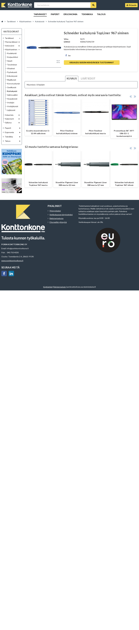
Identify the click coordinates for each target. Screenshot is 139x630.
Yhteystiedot (55, 211)
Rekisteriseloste (56, 218)
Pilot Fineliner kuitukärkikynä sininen (66, 132)
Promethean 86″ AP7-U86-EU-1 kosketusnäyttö (124, 133)
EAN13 (67, 42)
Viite (66, 39)
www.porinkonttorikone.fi (12, 260)
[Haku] (65, 5)
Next (135, 96)
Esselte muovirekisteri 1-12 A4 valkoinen (38, 132)
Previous (131, 96)
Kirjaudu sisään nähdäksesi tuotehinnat (92, 62)
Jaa (68, 55)
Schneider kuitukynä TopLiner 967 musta (38, 183)
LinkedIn (11, 273)
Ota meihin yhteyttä (58, 222)
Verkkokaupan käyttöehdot (61, 214)
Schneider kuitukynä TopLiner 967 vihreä (124, 183)
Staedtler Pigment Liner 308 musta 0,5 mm (67, 183)
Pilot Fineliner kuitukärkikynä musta (95, 132)
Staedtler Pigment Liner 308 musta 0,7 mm (95, 183)
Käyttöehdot (47, 287)
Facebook (4, 273)
